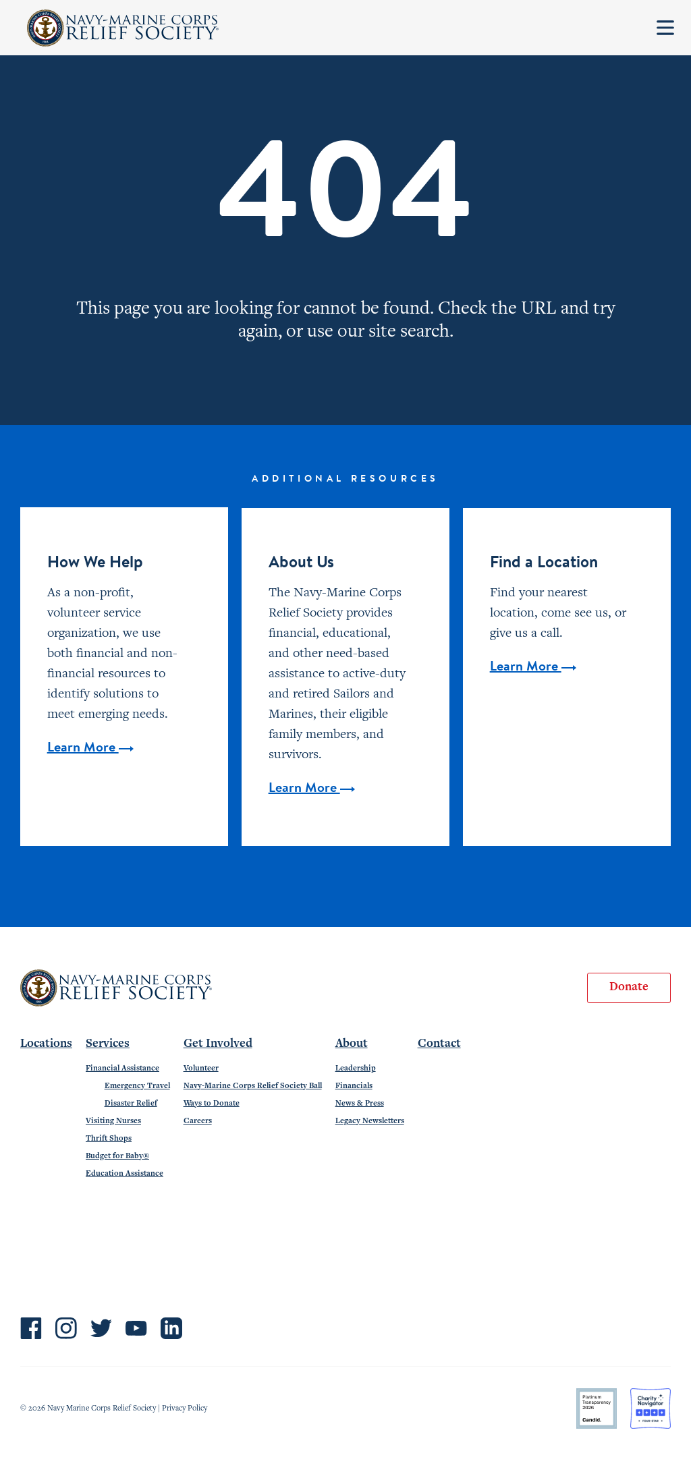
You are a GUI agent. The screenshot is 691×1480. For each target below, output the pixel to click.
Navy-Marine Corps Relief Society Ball (253, 1086)
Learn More (90, 748)
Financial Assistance (122, 1068)
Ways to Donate (212, 1104)
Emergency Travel (137, 1086)
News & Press (359, 1104)
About (351, 1044)
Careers (198, 1121)
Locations (46, 1044)
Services (108, 1044)
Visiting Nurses (113, 1121)
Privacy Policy (184, 1408)
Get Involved (218, 1044)
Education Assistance (124, 1174)
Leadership (355, 1068)
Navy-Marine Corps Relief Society (123, 28)
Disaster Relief (131, 1104)
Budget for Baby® (117, 1156)
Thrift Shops (109, 1139)
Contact (439, 1044)
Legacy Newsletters (369, 1121)
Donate (628, 987)
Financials (353, 1086)
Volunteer (201, 1068)
